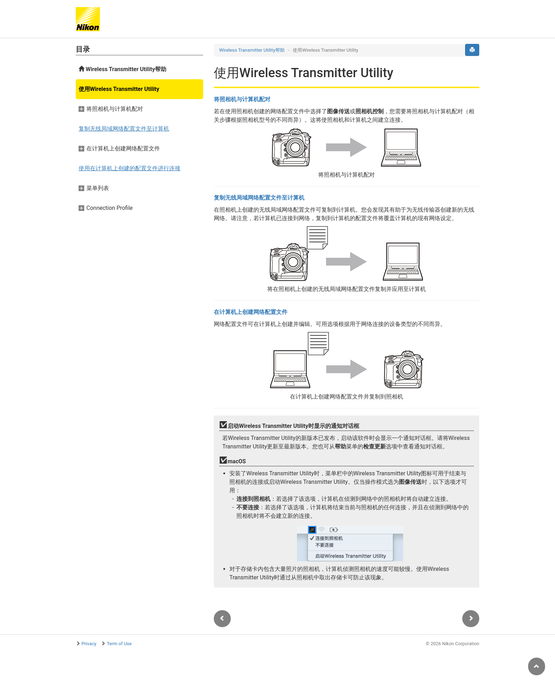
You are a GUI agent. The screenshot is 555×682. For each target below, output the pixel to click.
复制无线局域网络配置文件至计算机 (124, 128)
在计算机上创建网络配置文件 (250, 312)
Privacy (88, 643)
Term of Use (119, 643)
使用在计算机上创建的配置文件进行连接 (130, 168)
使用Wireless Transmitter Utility (119, 89)
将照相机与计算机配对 (242, 99)
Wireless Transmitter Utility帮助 (122, 69)
